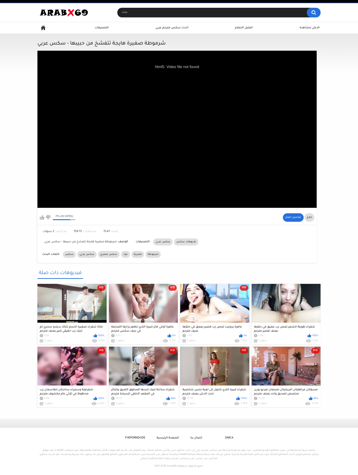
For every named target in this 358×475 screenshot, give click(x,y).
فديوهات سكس (186, 241)
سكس (69, 254)
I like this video (42, 217)
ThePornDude (135, 438)
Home (43, 28)
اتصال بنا (196, 438)
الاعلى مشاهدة (310, 27)
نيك (125, 254)
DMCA (229, 438)
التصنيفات (102, 27)
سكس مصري (108, 254)
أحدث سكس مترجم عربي (171, 27)
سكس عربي (162, 241)
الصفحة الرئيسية (168, 438)
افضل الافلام (244, 27)
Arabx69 (171, 466)
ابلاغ (309, 217)
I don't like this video (48, 217)
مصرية (138, 254)
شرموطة (153, 254)
